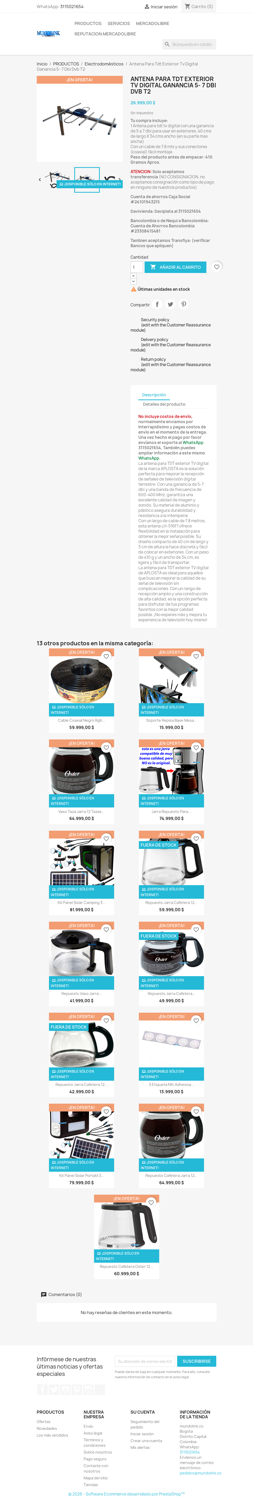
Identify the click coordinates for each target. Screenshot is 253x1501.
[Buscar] (189, 44)
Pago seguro (95, 1458)
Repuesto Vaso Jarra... (81, 993)
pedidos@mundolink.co (200, 1472)
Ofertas (44, 1421)
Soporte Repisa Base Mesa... (171, 720)
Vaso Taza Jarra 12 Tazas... (81, 811)
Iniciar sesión (142, 1433)
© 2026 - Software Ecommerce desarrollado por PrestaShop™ (126, 1494)
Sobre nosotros (98, 1452)
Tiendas (91, 1484)
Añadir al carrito (175, 267)
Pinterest (183, 304)
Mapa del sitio (96, 1477)
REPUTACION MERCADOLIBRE (105, 34)
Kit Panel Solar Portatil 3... (81, 1175)
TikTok (100, 1389)
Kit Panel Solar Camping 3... (82, 902)
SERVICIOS (119, 23)
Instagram (88, 1389)
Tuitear (170, 304)
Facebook (42, 1389)
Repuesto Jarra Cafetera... (171, 993)
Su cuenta (143, 1412)
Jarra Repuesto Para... (171, 811)
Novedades (47, 1428)
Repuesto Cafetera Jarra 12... (171, 1175)
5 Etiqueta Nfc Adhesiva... (171, 1084)
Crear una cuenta (146, 1440)
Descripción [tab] (154, 395)
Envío (88, 1426)
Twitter (54, 1389)
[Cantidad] (137, 267)
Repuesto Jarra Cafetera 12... (171, 902)
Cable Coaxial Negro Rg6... (81, 720)
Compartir (157, 304)
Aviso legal (93, 1433)
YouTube (65, 1389)
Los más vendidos (52, 1435)
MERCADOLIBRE (152, 23)
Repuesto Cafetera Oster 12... (126, 1266)
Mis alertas (140, 1447)
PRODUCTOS (88, 23)
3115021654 (72, 6)
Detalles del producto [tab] (164, 404)
